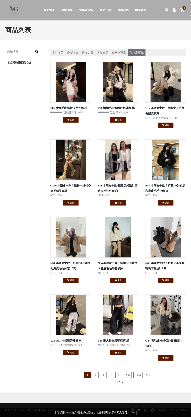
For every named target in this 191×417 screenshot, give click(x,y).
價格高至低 (137, 52)
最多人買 (87, 52)
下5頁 (138, 374)
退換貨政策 (86, 10)
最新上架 (72, 52)
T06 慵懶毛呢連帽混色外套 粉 (68, 107)
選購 (70, 120)
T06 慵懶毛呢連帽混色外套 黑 (116, 107)
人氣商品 (102, 52)
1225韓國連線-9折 (19, 62)
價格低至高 (119, 52)
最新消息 (49, 10)
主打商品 (57, 52)
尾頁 (148, 374)
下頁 (127, 374)
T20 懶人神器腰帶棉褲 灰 (66, 340)
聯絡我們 (140, 10)
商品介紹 (106, 10)
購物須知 (67, 10)
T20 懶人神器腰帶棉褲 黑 (113, 340)
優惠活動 (123, 10)
